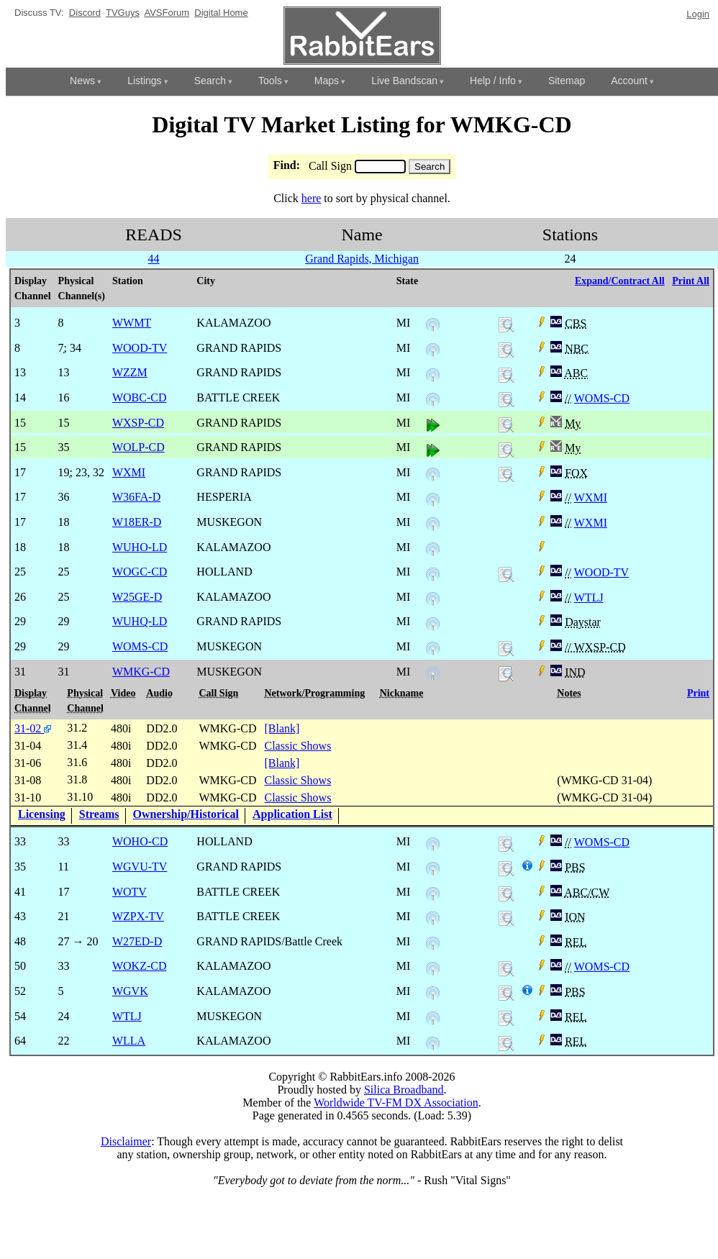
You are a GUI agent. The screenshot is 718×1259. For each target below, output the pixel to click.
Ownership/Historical (186, 814)
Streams (99, 814)
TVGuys (123, 12)
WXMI (590, 497)
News (82, 80)
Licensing (41, 814)
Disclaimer (126, 1141)
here (311, 198)
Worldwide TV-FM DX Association (396, 1102)
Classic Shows (297, 746)
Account (629, 80)
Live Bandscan (404, 80)
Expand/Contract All (620, 281)
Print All (690, 281)
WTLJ (589, 597)
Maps (326, 80)
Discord (85, 12)
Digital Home (220, 12)
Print (698, 693)
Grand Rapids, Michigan (362, 259)
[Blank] (281, 728)
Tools (270, 80)
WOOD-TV (601, 572)
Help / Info (493, 80)
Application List (292, 814)
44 (154, 259)
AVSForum (166, 12)
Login (697, 14)
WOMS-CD (602, 398)
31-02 (32, 728)
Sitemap (566, 80)
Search (210, 80)
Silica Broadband (404, 1089)
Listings (144, 80)
